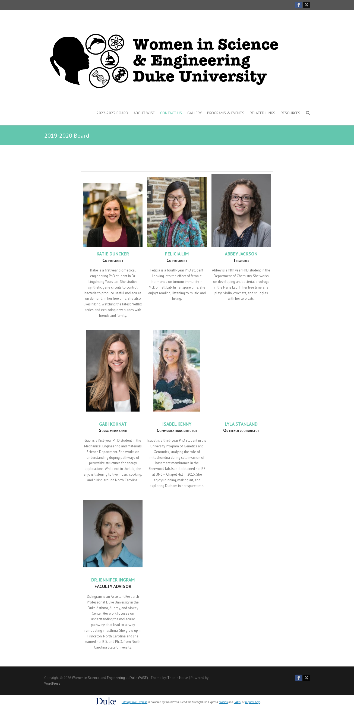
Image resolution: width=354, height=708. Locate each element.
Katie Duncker (113, 254)
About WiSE (144, 112)
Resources (290, 112)
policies (223, 702)
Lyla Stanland (241, 424)
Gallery (194, 112)
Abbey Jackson (241, 254)
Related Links (262, 112)
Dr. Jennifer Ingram (113, 580)
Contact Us (171, 112)
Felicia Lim (177, 254)
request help (252, 702)
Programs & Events (225, 112)
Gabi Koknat (113, 424)
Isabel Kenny (176, 424)
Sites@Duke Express (134, 702)
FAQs (237, 702)
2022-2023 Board (112, 112)
